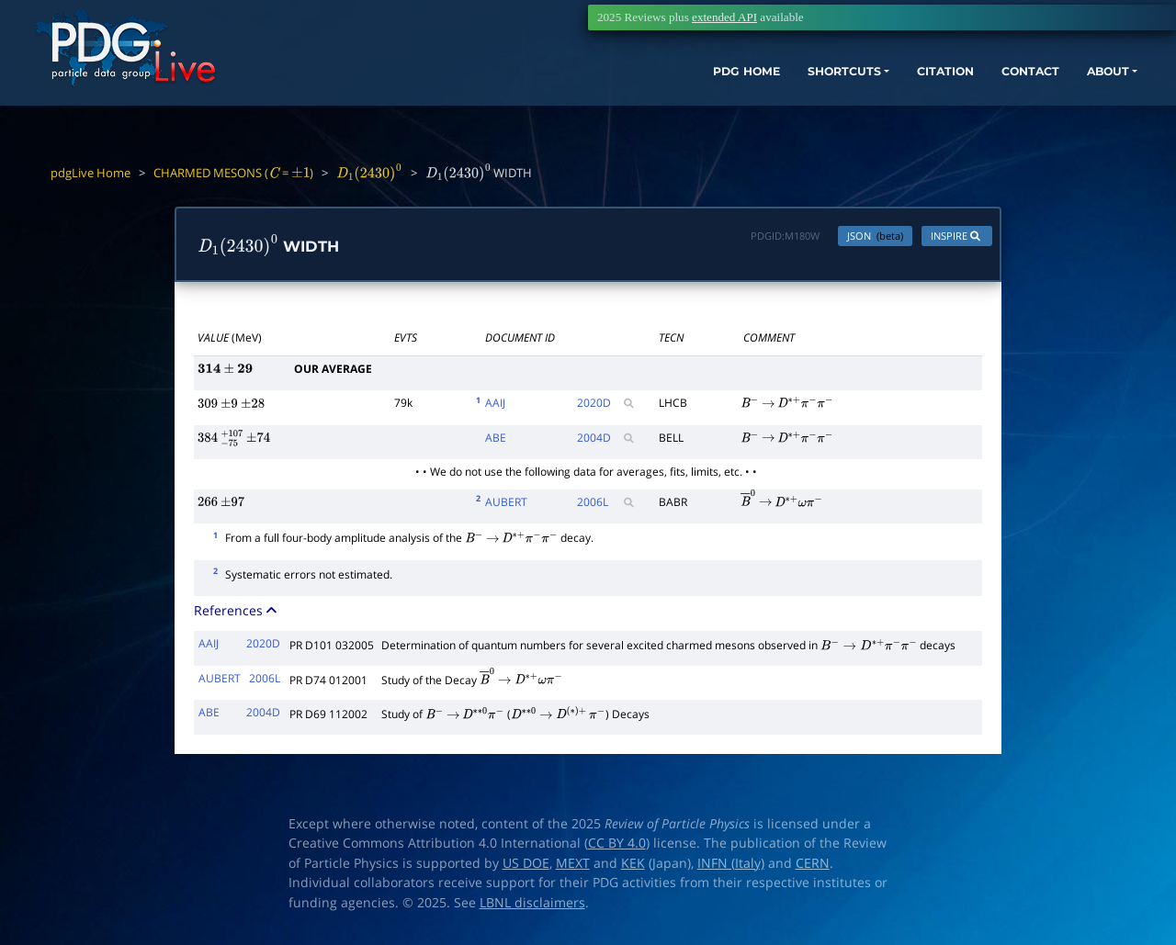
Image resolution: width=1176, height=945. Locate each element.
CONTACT (945, 98)
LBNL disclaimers (532, 906)
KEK (633, 867)
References (237, 615)
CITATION (850, 98)
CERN (813, 867)
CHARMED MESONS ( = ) (233, 172)
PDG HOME (621, 98)
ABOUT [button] (1033, 98)
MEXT (573, 867)
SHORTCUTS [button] (733, 98)
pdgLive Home (90, 172)
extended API (724, 17)
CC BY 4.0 (617, 847)
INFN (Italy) (730, 867)
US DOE (526, 867)
